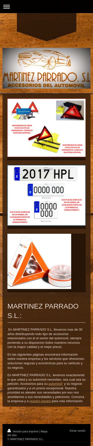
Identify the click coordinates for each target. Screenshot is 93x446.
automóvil (55, 384)
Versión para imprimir (23, 431)
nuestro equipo (40, 401)
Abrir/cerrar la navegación (46, 6)
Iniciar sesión (78, 430)
